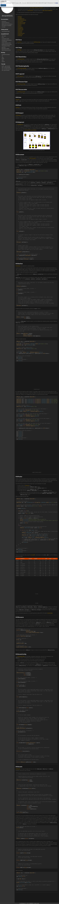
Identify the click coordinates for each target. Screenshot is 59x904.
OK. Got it (3, 5)
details (56, 3)
